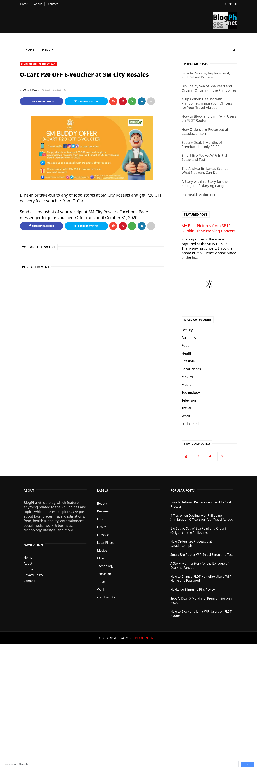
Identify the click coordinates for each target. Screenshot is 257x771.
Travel (186, 408)
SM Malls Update (31, 89)
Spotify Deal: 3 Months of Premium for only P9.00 (202, 144)
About (38, 4)
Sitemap (29, 581)
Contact (53, 4)
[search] (120, 764)
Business (189, 337)
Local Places (191, 369)
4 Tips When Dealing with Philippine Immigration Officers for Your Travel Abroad (207, 103)
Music (186, 384)
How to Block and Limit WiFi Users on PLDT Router (209, 118)
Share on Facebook (41, 101)
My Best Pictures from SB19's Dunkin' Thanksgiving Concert (208, 228)
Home (24, 4)
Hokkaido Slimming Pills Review (192, 589)
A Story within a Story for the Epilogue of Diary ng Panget (205, 183)
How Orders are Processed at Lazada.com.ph (205, 131)
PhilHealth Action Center (201, 194)
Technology (191, 392)
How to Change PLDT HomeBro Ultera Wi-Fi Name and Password (201, 578)
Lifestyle (188, 361)
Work (186, 416)
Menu (47, 49)
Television (189, 400)
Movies (187, 376)
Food (186, 345)
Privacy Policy (33, 575)
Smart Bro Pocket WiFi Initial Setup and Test (204, 157)
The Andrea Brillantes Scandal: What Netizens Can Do (206, 170)
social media (192, 423)
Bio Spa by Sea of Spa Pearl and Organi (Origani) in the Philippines (209, 88)
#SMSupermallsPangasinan (38, 64)
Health (187, 353)
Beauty (187, 329)
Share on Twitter (86, 101)
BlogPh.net (146, 638)
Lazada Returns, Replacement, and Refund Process (206, 75)
